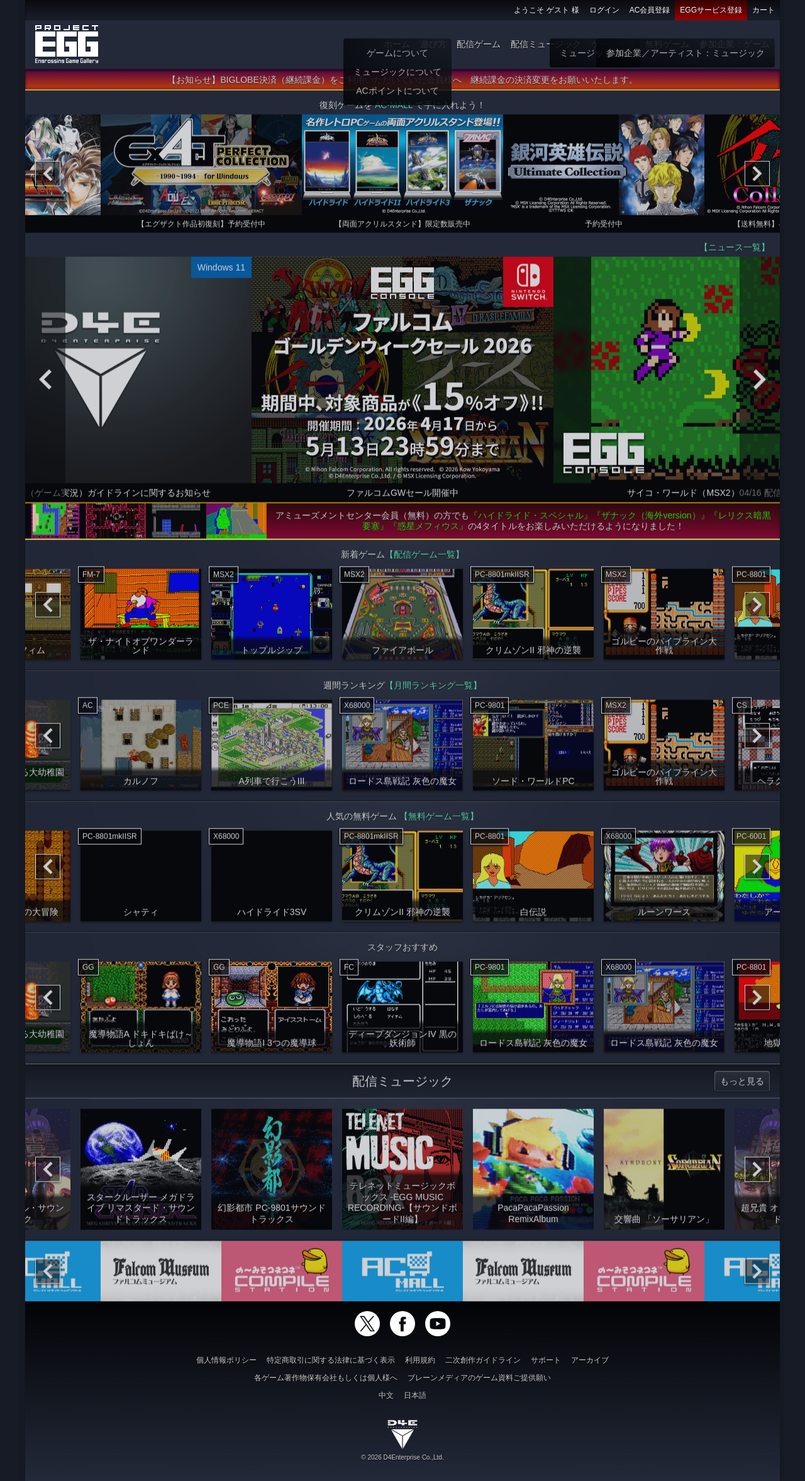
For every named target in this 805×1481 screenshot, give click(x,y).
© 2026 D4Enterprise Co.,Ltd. (402, 1457)
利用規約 (420, 1360)
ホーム (397, 44)
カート (763, 10)
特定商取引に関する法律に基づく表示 (331, 1360)
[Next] (757, 177)
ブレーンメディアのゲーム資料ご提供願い (479, 1378)
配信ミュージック (546, 44)
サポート (546, 1360)
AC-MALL (394, 109)
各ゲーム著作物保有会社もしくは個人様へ (325, 1378)
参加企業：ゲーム (734, 44)
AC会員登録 (650, 10)
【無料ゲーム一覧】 (439, 820)
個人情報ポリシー (226, 1360)
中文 (386, 1395)
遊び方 (433, 44)
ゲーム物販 (613, 44)
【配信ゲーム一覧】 (424, 558)
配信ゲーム (479, 44)
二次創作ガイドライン (483, 1360)
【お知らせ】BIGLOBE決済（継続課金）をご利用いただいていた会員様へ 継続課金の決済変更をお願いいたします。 (402, 84)
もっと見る (742, 1085)
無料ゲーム (667, 44)
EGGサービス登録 (711, 10)
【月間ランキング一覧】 (433, 689)
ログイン (604, 10)
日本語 (415, 1395)
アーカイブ (590, 1360)
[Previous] (47, 177)
